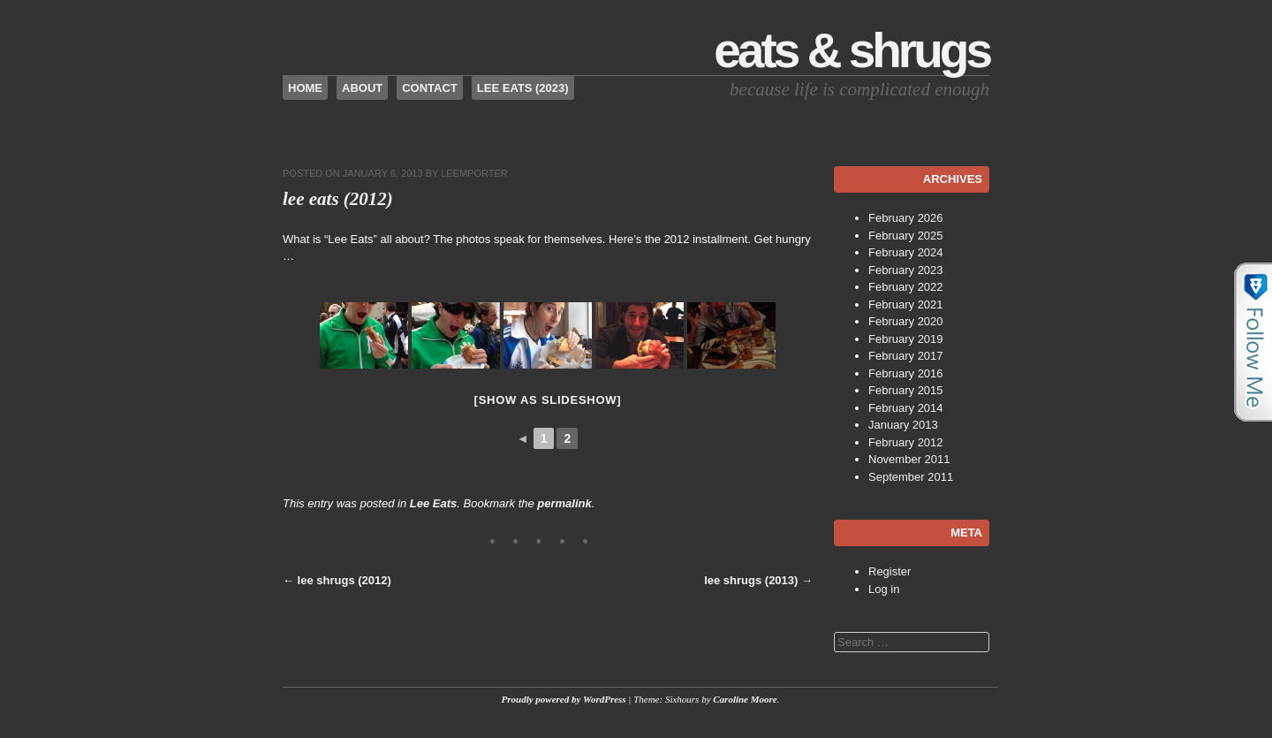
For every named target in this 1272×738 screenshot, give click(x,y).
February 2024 (905, 252)
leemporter (474, 173)
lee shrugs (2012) (337, 580)
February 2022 (905, 286)
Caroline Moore (744, 699)
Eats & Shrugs (851, 50)
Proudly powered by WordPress (564, 699)
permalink (564, 503)
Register (889, 571)
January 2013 (903, 424)
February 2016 (905, 373)
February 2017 (905, 355)
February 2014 (905, 408)
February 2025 (905, 235)
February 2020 (905, 321)
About (362, 88)
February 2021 (905, 304)
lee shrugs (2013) (758, 580)
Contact (430, 88)
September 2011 (910, 476)
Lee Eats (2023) (523, 88)
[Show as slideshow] (548, 400)
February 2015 (905, 390)
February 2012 (905, 442)
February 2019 (905, 339)
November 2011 (909, 459)
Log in (883, 589)
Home (305, 88)
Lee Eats (433, 503)
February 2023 (905, 270)
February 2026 (905, 217)
